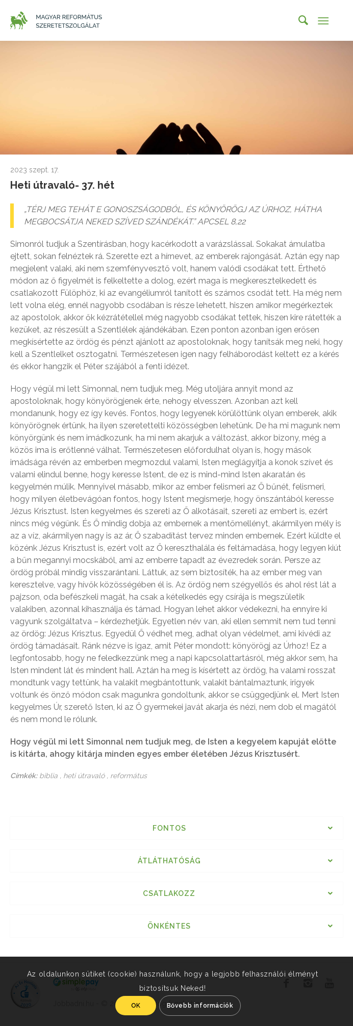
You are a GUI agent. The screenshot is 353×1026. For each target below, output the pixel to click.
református (128, 776)
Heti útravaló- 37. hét (62, 185)
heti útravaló (84, 776)
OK (136, 1005)
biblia (48, 776)
